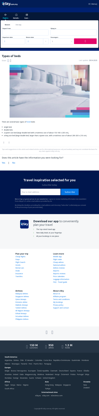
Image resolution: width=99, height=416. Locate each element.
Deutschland (64, 371)
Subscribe (70, 192)
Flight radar (57, 259)
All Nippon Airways (22, 310)
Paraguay (47, 364)
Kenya (12, 385)
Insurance (19, 273)
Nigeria (25, 385)
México (7, 364)
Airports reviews (59, 273)
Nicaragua (15, 364)
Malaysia (58, 385)
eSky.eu (38, 395)
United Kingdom (49, 378)
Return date (30, 37)
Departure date (7, 37)
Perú (30, 364)
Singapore (67, 385)
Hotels (17, 265)
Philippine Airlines (21, 319)
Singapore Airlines (22, 296)
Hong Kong (49, 385)
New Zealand (86, 386)
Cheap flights (20, 256)
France (79, 371)
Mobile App (57, 256)
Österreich (65, 374)
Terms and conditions (61, 299)
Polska (72, 374)
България (32, 371)
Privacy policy (58, 305)
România (8, 378)
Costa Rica (48, 360)
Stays (17, 259)
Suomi (31, 378)
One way (18, 25)
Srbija (87, 374)
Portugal (80, 374)
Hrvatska (8, 374)
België (7, 371)
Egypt (7, 385)
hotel (29, 122)
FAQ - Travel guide (60, 282)
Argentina (8, 360)
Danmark (53, 371)
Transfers (19, 276)
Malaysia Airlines (21, 293)
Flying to (53, 28)
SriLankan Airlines (22, 316)
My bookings (58, 302)
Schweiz (38, 378)
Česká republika (43, 371)
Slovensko (24, 378)
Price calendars (59, 276)
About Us (56, 293)
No (13, 162)
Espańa (73, 371)
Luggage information (61, 279)
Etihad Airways (21, 313)
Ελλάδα (86, 371)
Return (7, 25)
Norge (57, 374)
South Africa (9, 388)
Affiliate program (59, 296)
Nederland (49, 374)
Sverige (15, 378)
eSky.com (45, 395)
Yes (3, 162)
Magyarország (30, 374)
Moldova (40, 374)
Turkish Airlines (21, 308)
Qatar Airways (20, 299)
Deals (17, 271)
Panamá (24, 364)
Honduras (85, 360)
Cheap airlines (58, 262)
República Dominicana (61, 360)
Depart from (6, 28)
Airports (56, 271)
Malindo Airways (21, 305)
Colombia (38, 360)
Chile (22, 360)
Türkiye (47, 388)
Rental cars (19, 268)
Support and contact (61, 308)
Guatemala (76, 360)
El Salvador (29, 360)
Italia (22, 374)
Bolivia (16, 360)
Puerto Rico (38, 364)
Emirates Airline (21, 302)
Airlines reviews (59, 268)
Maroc (19, 385)
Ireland (15, 374)
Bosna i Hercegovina (19, 371)
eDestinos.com (57, 395)
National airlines (59, 265)
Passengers (54, 37)
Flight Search (20, 262)
